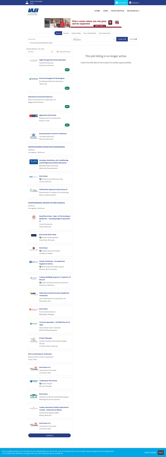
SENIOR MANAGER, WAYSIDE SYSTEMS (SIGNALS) (46, 203)
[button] (133, 39)
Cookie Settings (150, 452)
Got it (161, 452)
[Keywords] (49, 39)
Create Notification (63, 52)
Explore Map (76, 33)
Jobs (105, 11)
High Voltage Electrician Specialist (52, 60)
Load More (49, 435)
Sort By (30, 52)
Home (97, 11)
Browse (66, 33)
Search (58, 33)
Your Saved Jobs (104, 33)
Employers (134, 2)
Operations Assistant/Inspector (40, 97)
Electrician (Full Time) (47, 234)
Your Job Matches (90, 33)
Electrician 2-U (44, 367)
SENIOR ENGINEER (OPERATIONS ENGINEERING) (46, 147)
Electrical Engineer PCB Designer (52, 78)
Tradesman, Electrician (48, 381)
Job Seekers (121, 2)
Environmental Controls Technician (52, 133)
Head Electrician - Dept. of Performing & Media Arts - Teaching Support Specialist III (54, 218)
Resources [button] (132, 11)
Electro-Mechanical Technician (40, 354)
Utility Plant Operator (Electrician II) (53, 189)
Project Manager (45, 338)
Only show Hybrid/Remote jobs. (41, 43)
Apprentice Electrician (47, 115)
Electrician (43, 176)
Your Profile (117, 11)
